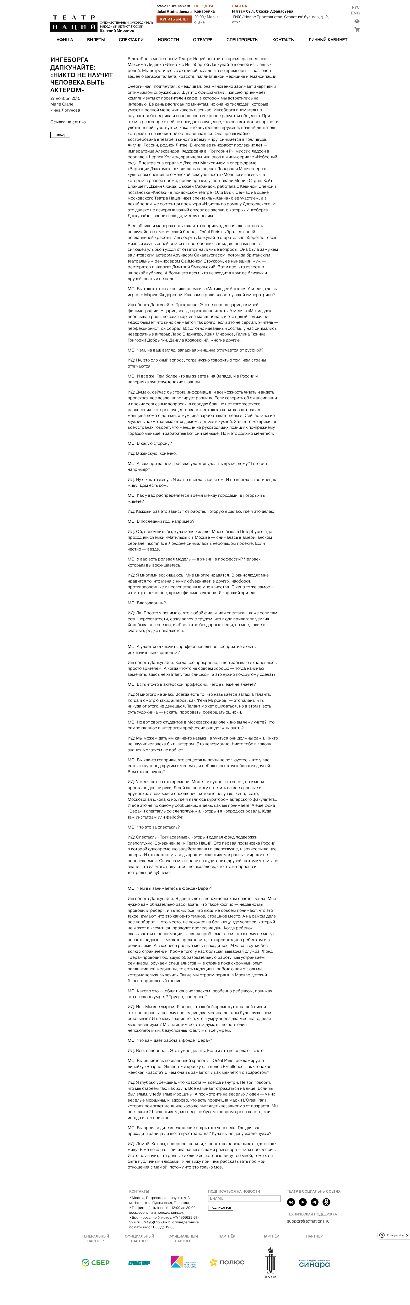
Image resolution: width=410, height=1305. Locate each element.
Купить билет (174, 19)
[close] (407, 1235)
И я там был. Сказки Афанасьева (262, 11)
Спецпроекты (242, 39)
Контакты (283, 39)
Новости (168, 39)
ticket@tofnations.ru (174, 11)
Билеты (96, 39)
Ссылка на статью (68, 121)
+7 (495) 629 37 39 (178, 6)
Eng (355, 13)
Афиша (65, 39)
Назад (60, 135)
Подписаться (221, 1207)
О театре (202, 39)
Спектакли (131, 39)
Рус (356, 7)
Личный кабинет (328, 39)
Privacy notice (395, 1235)
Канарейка (204, 11)
